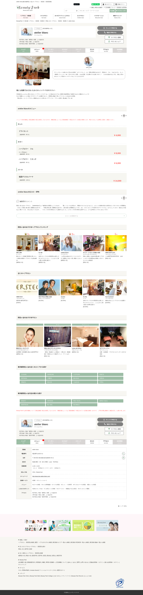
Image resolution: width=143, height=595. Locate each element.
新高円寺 (34, 555)
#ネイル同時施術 (46, 484)
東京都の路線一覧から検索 (97, 542)
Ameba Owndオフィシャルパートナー (41, 570)
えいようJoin (88, 576)
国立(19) (49, 382)
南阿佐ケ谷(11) (104, 401)
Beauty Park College (47, 576)
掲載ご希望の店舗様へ (97, 7)
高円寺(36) (50, 401)
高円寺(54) (24, 378)
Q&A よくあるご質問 (74, 562)
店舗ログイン (121, 4)
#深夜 (33, 480)
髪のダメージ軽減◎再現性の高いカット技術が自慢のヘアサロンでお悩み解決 (26, 258)
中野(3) (101, 382)
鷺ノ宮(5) (49, 404)
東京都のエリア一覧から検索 (61, 542)
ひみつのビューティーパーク (62, 576)
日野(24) (102, 378)
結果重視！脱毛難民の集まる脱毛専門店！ (27, 352)
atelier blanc (35, 449)
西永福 (49, 555)
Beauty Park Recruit (77, 576)
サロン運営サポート (59, 570)
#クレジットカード (42, 480)
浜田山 (54, 555)
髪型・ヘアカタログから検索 (43, 542)
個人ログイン (108, 4)
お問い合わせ (84, 562)
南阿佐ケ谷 (21, 555)
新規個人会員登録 (122, 7)
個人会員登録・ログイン (112, 562)
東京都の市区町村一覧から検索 (80, 542)
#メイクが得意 (56, 484)
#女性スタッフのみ (37, 488)
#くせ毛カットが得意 (49, 488)
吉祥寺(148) (50, 374)
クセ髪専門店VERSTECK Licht (114, 256)
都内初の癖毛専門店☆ (22, 300)
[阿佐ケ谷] (86, 262)
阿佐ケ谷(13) (76, 401)
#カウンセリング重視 (83, 488)
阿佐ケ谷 (28, 555)
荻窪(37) (23, 401)
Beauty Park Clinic (23, 576)
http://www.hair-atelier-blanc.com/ (41, 476)
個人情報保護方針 (30, 562)
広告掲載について (110, 7)
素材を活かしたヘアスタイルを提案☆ (115, 300)
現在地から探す (121, 10)
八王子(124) (76, 374)
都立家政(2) (76, 404)
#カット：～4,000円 (66, 484)
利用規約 (38, 562)
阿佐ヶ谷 (21, 549)
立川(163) (23, 374)
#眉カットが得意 (91, 484)
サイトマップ (22, 564)
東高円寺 (59, 555)
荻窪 (30, 549)
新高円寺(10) (24, 404)
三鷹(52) (49, 378)
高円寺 (27, 549)
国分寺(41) (76, 378)
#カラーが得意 (36, 484)
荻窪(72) (102, 374)
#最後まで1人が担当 (71, 488)
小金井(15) (76, 382)
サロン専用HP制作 (23, 570)
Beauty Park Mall (35, 576)
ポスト (77, 4)
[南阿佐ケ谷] (19, 262)
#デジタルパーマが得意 (79, 484)
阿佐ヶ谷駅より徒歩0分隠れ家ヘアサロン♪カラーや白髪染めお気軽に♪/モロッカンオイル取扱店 (93, 258)
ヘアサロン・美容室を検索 (26, 542)
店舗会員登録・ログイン (96, 562)
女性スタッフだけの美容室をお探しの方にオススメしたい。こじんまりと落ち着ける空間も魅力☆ (49, 258)
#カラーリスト (60, 488)
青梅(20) (23, 382)
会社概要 (21, 562)
